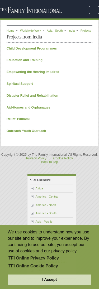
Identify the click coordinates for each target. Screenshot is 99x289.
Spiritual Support (20, 84)
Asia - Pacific (44, 221)
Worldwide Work (30, 30)
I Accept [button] (49, 279)
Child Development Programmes (32, 48)
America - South (46, 213)
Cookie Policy (63, 158)
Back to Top (49, 162)
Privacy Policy (36, 158)
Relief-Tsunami (18, 119)
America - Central (47, 196)
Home (11, 30)
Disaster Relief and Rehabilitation (32, 95)
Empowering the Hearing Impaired (33, 72)
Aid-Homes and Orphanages (28, 107)
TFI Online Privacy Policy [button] (33, 258)
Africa (39, 188)
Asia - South (55, 30)
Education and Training (25, 60)
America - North (46, 205)
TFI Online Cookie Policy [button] (33, 266)
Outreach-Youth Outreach (26, 131)
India (71, 30)
